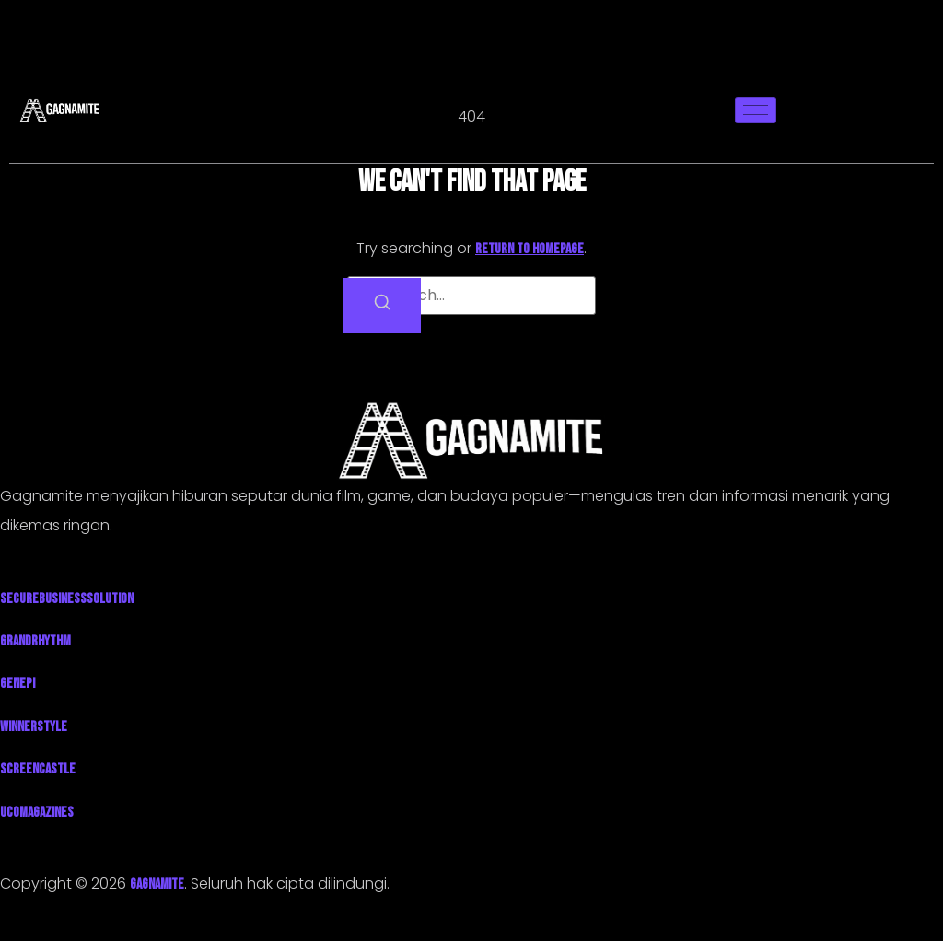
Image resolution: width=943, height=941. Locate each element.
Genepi (17, 683)
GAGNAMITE (157, 884)
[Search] (382, 305)
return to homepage (529, 249)
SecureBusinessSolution (67, 599)
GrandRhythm (35, 641)
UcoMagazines (37, 812)
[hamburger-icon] (755, 110)
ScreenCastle (38, 769)
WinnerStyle (33, 727)
